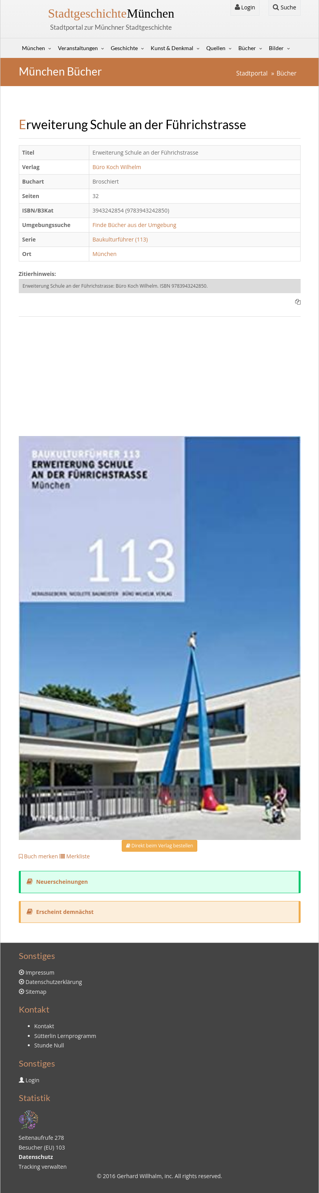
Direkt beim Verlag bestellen (159, 845)
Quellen (215, 48)
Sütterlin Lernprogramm (65, 1036)
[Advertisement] (160, 381)
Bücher (247, 48)
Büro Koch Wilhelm (116, 167)
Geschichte (124, 48)
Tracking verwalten (43, 1166)
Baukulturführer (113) (120, 239)
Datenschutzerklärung (53, 982)
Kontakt (44, 1026)
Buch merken (38, 856)
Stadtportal (251, 73)
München (111, 13)
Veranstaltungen (78, 48)
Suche (284, 7)
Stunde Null (49, 1045)
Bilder (276, 48)
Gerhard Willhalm (139, 1176)
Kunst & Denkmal (172, 48)
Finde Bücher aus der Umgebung (134, 225)
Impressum (39, 972)
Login (245, 7)
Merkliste (74, 856)
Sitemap (35, 991)
